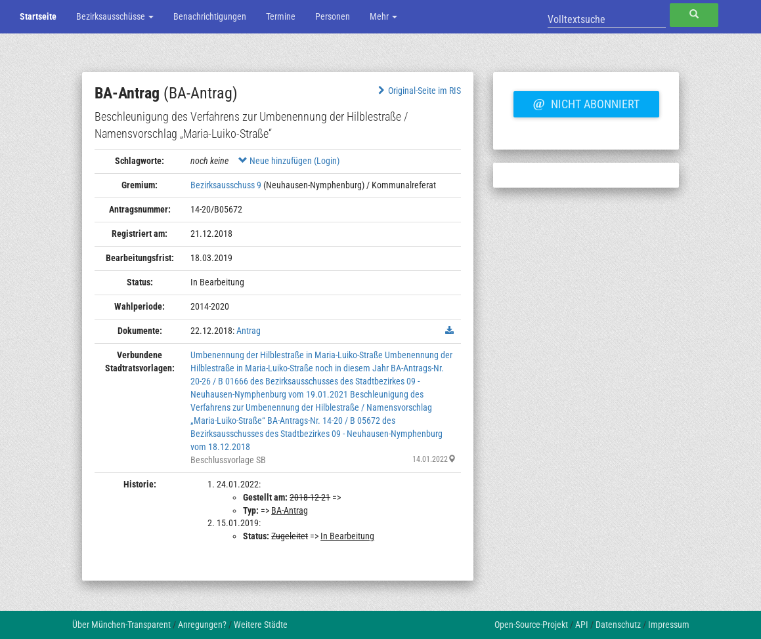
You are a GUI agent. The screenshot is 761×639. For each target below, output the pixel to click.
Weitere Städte (261, 624)
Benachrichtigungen (209, 16)
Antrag (248, 330)
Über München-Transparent (121, 624)
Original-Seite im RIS (419, 90)
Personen (332, 16)
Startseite (38, 16)
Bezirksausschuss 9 (225, 185)
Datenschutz (618, 624)
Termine (280, 16)
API (581, 624)
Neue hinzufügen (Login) (288, 160)
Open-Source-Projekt (531, 624)
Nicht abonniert (586, 102)
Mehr (383, 16)
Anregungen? (202, 624)
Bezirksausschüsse (115, 16)
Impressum (668, 624)
